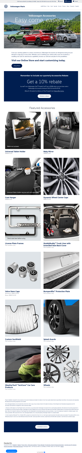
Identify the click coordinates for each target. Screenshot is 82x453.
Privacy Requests (41, 444)
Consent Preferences (11, 451)
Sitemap (19, 444)
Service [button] (59, 6)
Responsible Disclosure (18, 446)
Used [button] (51, 6)
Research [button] (72, 6)
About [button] (68, 6)
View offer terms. (59, 91)
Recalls (62, 446)
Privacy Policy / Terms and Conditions (29, 444)
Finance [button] (64, 6)
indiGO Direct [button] (44, 6)
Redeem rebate (44, 96)
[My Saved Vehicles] (75, 1)
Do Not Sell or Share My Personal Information (54, 444)
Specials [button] (55, 6)
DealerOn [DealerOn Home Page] (15, 444)
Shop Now (17, 65)
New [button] (48, 6)
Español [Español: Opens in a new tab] (77, 6)
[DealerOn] (8, 443)
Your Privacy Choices (41, 452)
